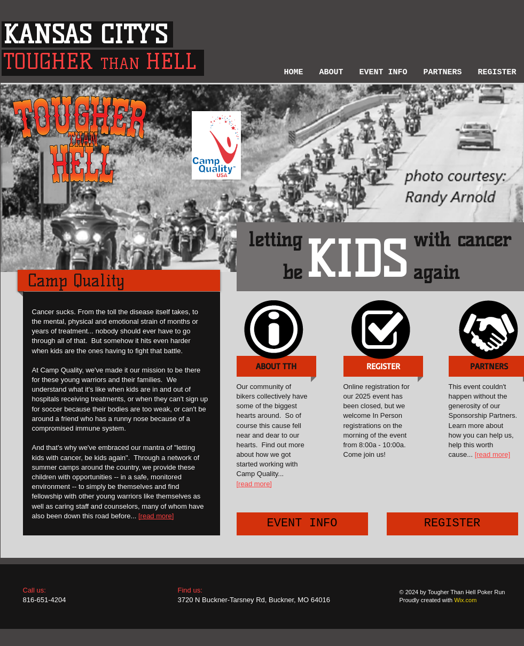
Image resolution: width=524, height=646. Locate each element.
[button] (331, 71)
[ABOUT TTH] (276, 366)
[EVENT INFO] (302, 523)
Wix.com (465, 600)
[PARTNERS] (489, 366)
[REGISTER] (452, 523)
